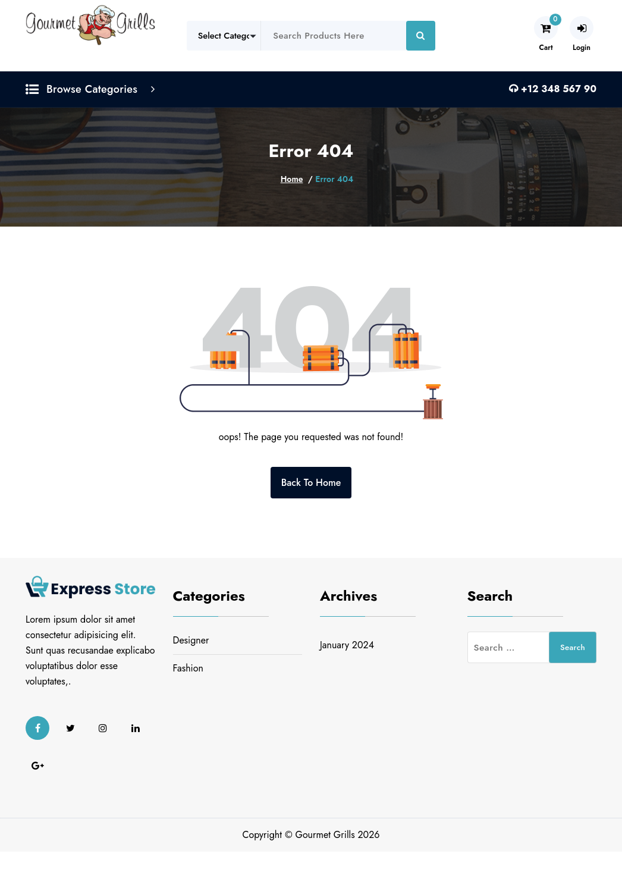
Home (292, 179)
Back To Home (311, 482)
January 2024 (347, 645)
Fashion (188, 668)
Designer (191, 640)
